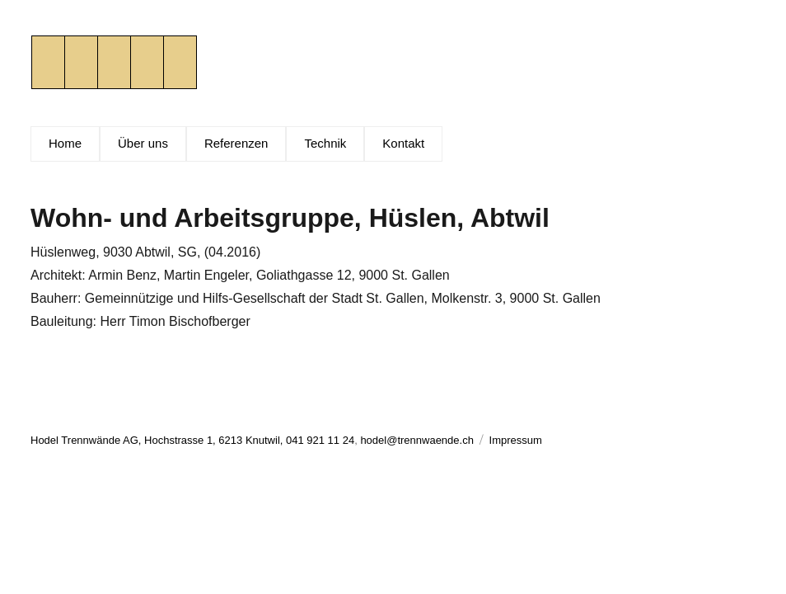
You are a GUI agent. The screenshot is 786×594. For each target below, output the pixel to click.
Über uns (143, 143)
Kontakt (403, 143)
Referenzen (236, 143)
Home (65, 143)
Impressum (515, 440)
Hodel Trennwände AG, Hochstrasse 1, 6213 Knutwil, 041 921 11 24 (192, 440)
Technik (325, 143)
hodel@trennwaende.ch (417, 440)
